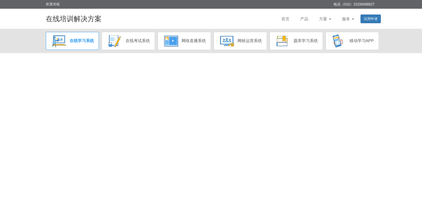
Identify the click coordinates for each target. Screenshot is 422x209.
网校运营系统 (240, 40)
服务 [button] (348, 19)
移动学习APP (352, 40)
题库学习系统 (296, 40)
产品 (304, 19)
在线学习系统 (72, 40)
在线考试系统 (128, 40)
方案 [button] (325, 19)
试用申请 (371, 19)
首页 (285, 19)
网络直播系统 (184, 40)
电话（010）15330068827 (354, 4)
